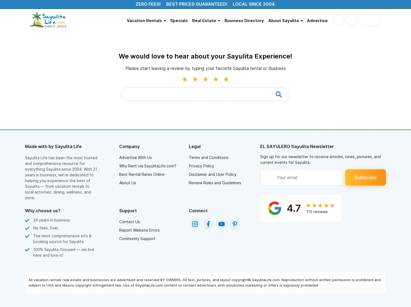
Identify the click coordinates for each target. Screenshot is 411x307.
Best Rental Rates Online (142, 174)
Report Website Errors (139, 230)
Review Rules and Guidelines (215, 182)
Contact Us (129, 221)
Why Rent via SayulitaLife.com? (147, 166)
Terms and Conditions (209, 157)
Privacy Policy (201, 166)
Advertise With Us (135, 157)
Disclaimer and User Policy (213, 174)
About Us (127, 182)
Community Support (137, 238)
